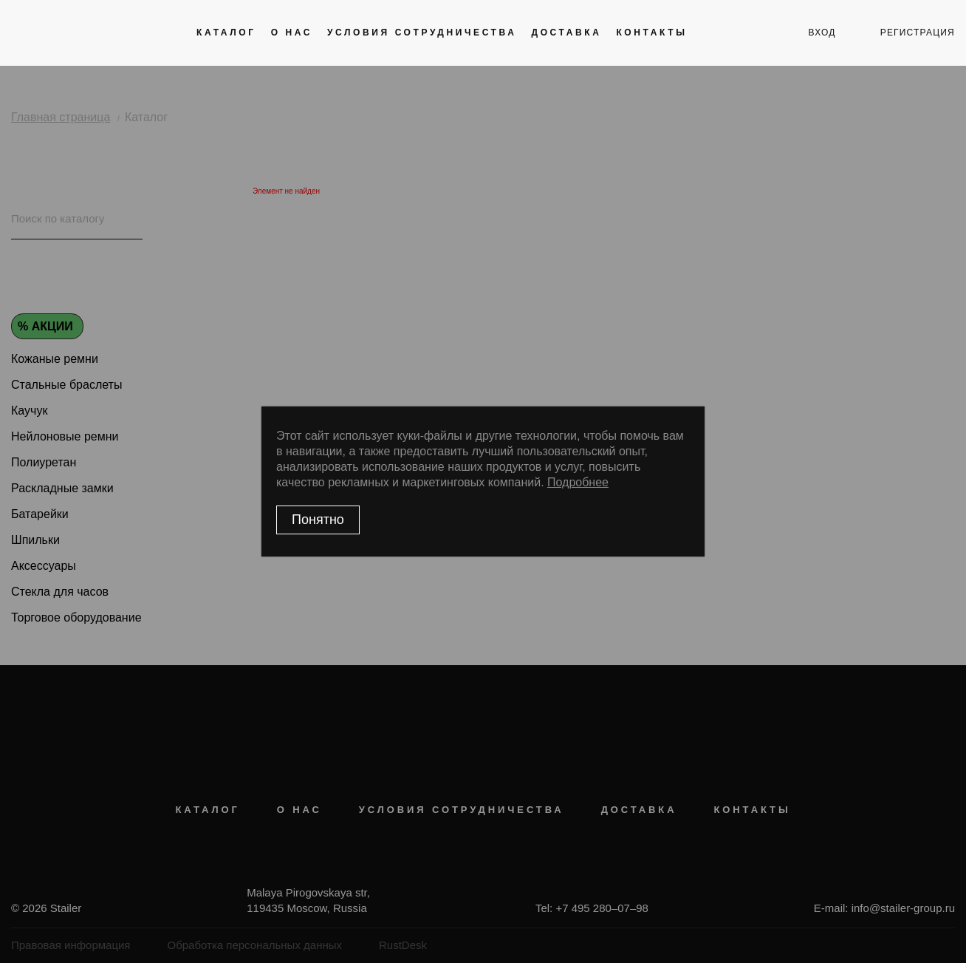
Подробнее (578, 482)
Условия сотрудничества (421, 32)
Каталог (226, 32)
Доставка (566, 32)
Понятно (318, 519)
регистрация (917, 32)
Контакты (651, 32)
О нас (291, 32)
